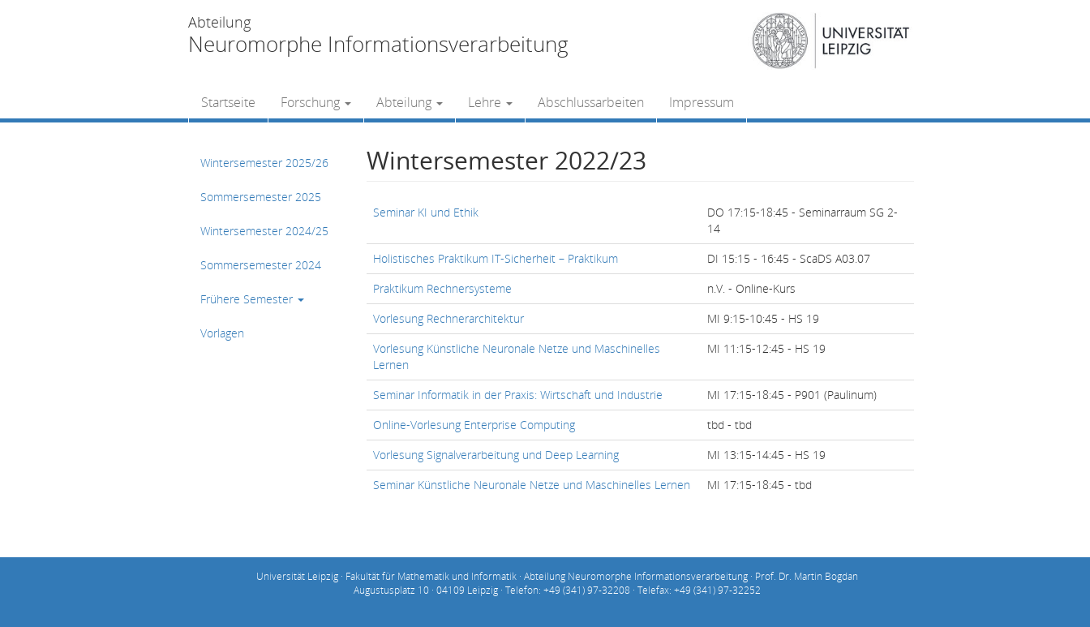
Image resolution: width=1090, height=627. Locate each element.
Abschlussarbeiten (591, 102)
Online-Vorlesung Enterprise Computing (474, 424)
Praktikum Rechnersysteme (442, 288)
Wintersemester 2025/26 (264, 162)
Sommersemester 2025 (260, 196)
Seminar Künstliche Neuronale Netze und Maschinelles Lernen (531, 484)
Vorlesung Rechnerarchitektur (448, 318)
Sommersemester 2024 (260, 265)
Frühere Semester (252, 299)
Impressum (701, 102)
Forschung (316, 102)
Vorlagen (222, 333)
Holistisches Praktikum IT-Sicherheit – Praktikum (495, 258)
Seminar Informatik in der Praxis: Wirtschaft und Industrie (518, 394)
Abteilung (409, 102)
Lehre (490, 102)
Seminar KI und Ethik (425, 212)
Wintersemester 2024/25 (264, 230)
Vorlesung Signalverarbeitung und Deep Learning (496, 454)
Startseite (228, 102)
